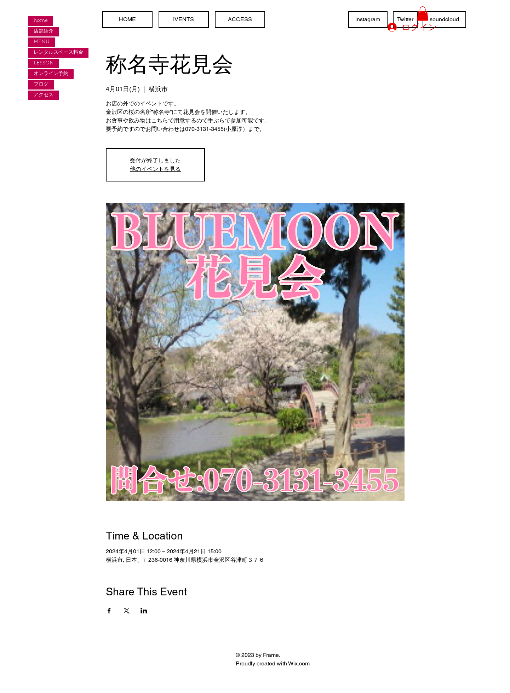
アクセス (43, 95)
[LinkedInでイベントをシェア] (144, 610)
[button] (423, 13)
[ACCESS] (240, 19)
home (41, 20)
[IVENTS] (184, 19)
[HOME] (127, 19)
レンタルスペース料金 (58, 52)
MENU (42, 42)
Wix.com (299, 663)
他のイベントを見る (155, 169)
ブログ (41, 84)
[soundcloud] (444, 19)
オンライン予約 (51, 73)
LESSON (44, 63)
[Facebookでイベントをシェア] (109, 610)
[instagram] (368, 19)
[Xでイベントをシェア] (126, 610)
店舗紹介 (43, 31)
